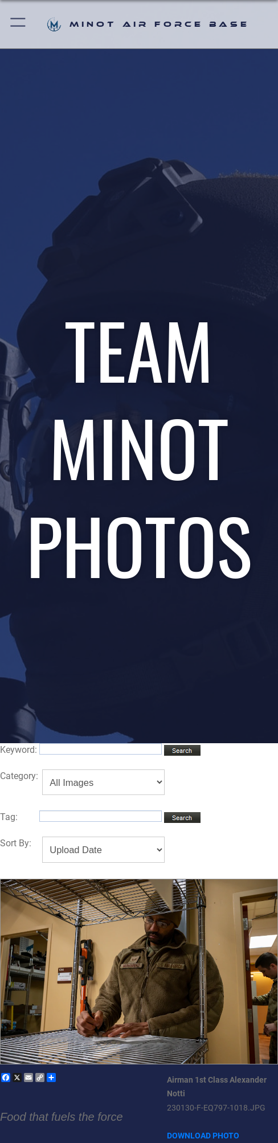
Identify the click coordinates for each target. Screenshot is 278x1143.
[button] (18, 24)
